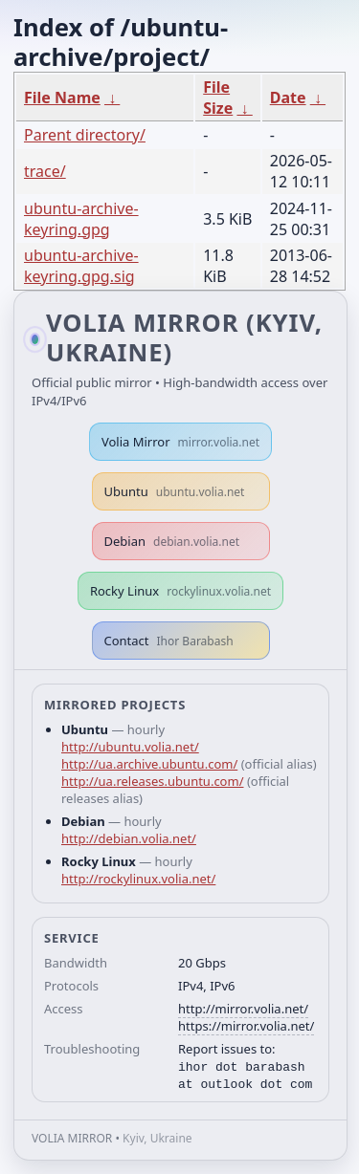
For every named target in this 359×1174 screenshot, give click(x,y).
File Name (62, 97)
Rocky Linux (180, 590)
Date (288, 97)
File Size (218, 97)
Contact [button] (169, 640)
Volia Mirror (180, 441)
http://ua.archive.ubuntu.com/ (149, 763)
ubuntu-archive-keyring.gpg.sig (81, 266)
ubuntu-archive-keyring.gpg (81, 219)
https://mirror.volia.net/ (246, 1025)
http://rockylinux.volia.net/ (138, 878)
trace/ (45, 171)
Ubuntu (174, 491)
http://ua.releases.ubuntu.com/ (152, 781)
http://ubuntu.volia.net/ (130, 746)
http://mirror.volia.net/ (243, 1008)
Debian (172, 541)
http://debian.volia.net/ (128, 838)
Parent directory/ (85, 134)
